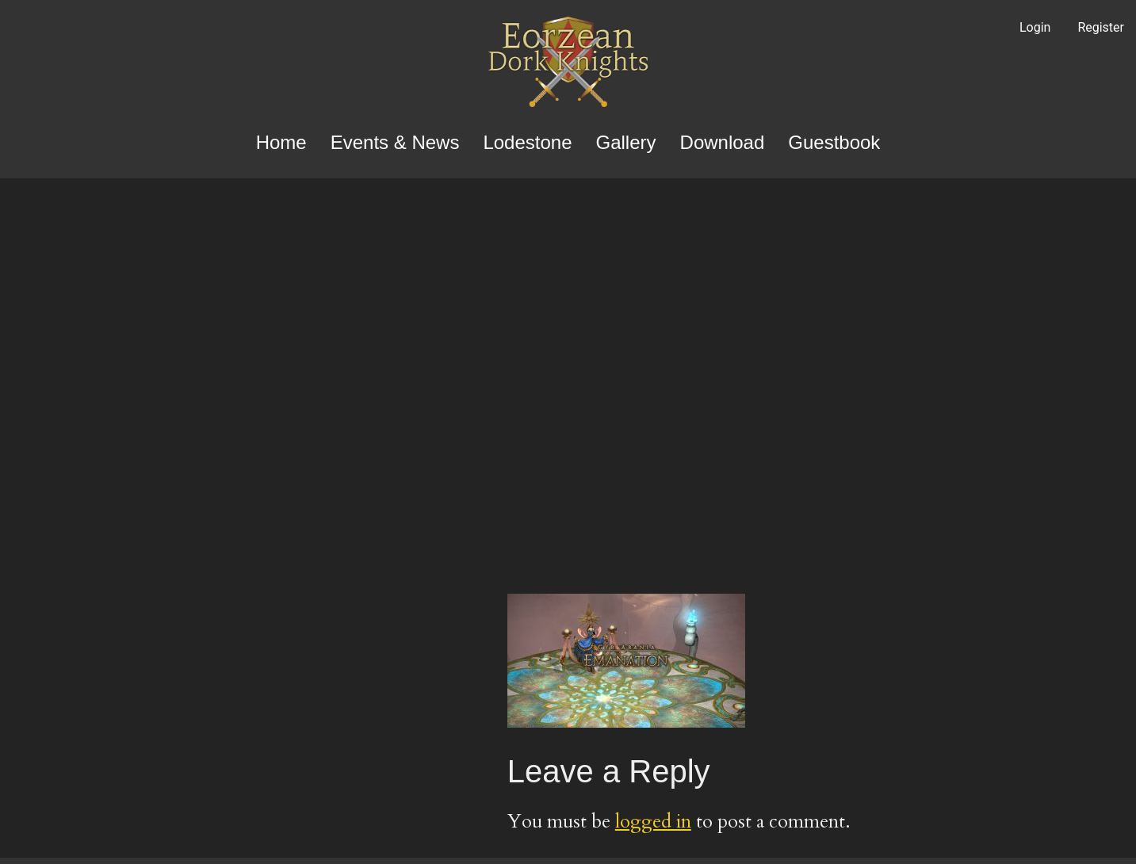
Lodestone (527, 142)
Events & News (395, 142)
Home (281, 142)
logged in (653, 822)
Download (722, 142)
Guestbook (834, 142)
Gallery (626, 142)
